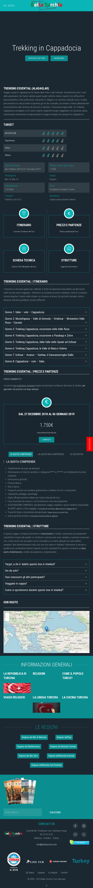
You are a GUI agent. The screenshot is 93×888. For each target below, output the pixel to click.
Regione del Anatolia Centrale (63, 746)
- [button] (7, 619)
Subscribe (55, 812)
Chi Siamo (30, 872)
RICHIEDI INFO (59, 58)
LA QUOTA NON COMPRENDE (51, 454)
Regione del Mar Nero (28, 755)
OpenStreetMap (83, 652)
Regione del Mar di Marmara (34, 737)
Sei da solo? (12, 570)
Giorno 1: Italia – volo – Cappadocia (24, 312)
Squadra (41, 872)
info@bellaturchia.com (46, 844)
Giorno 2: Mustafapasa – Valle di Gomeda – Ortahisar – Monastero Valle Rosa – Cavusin (45, 320)
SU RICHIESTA (76, 454)
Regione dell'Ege (64, 737)
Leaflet (72, 652)
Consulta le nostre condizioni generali (44, 516)
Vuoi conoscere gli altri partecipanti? (25, 577)
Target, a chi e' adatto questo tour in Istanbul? (30, 564)
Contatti (64, 872)
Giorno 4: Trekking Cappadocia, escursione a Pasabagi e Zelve (39, 335)
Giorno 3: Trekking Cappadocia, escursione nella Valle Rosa (37, 329)
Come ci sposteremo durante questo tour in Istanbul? (34, 590)
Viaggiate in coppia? (16, 583)
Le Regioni (52, 872)
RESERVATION (90, 444)
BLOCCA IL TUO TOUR (37, 58)
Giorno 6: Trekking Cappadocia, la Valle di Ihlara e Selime (36, 348)
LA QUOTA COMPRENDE (21, 454)
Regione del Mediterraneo (28, 746)
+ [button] (7, 615)
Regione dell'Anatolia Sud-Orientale (46, 765)
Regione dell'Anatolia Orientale (61, 755)
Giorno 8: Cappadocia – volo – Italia (24, 361)
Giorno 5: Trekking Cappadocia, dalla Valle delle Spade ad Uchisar (40, 342)
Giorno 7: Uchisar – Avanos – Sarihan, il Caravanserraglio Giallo (39, 355)
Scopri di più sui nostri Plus (58, 512)
